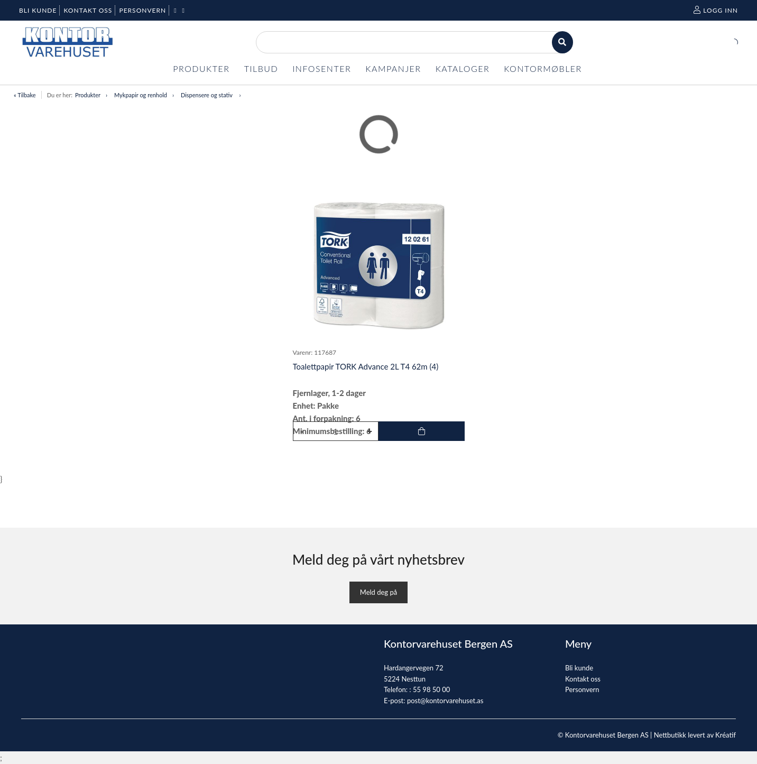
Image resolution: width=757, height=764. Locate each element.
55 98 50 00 (431, 689)
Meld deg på (378, 592)
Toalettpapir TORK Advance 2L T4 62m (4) (366, 366)
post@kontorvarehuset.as (445, 700)
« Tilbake (25, 94)
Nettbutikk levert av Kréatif (695, 735)
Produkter (87, 94)
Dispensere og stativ (207, 94)
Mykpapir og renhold (140, 94)
